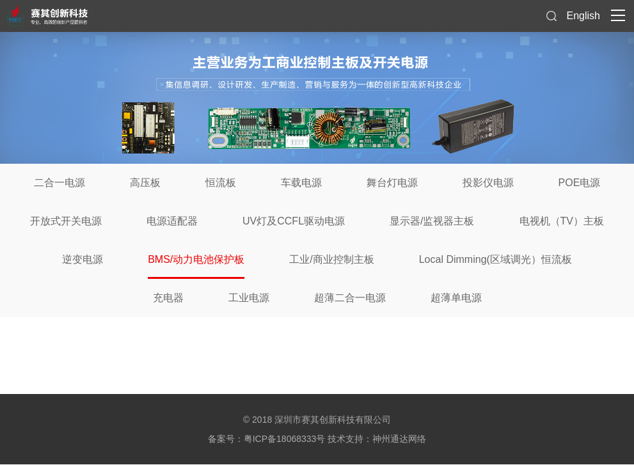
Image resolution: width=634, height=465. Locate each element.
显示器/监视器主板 (432, 221)
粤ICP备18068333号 (285, 439)
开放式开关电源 (66, 221)
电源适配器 (172, 221)
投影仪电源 (488, 182)
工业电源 (248, 297)
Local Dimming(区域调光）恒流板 (495, 259)
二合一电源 (59, 182)
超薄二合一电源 (350, 297)
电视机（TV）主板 (561, 221)
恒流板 (220, 182)
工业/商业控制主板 (331, 259)
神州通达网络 (399, 439)
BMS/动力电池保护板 (196, 259)
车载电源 (301, 182)
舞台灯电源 (392, 182)
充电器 (168, 297)
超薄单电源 (456, 297)
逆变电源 (82, 259)
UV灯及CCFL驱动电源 (293, 221)
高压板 (145, 182)
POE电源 (580, 182)
